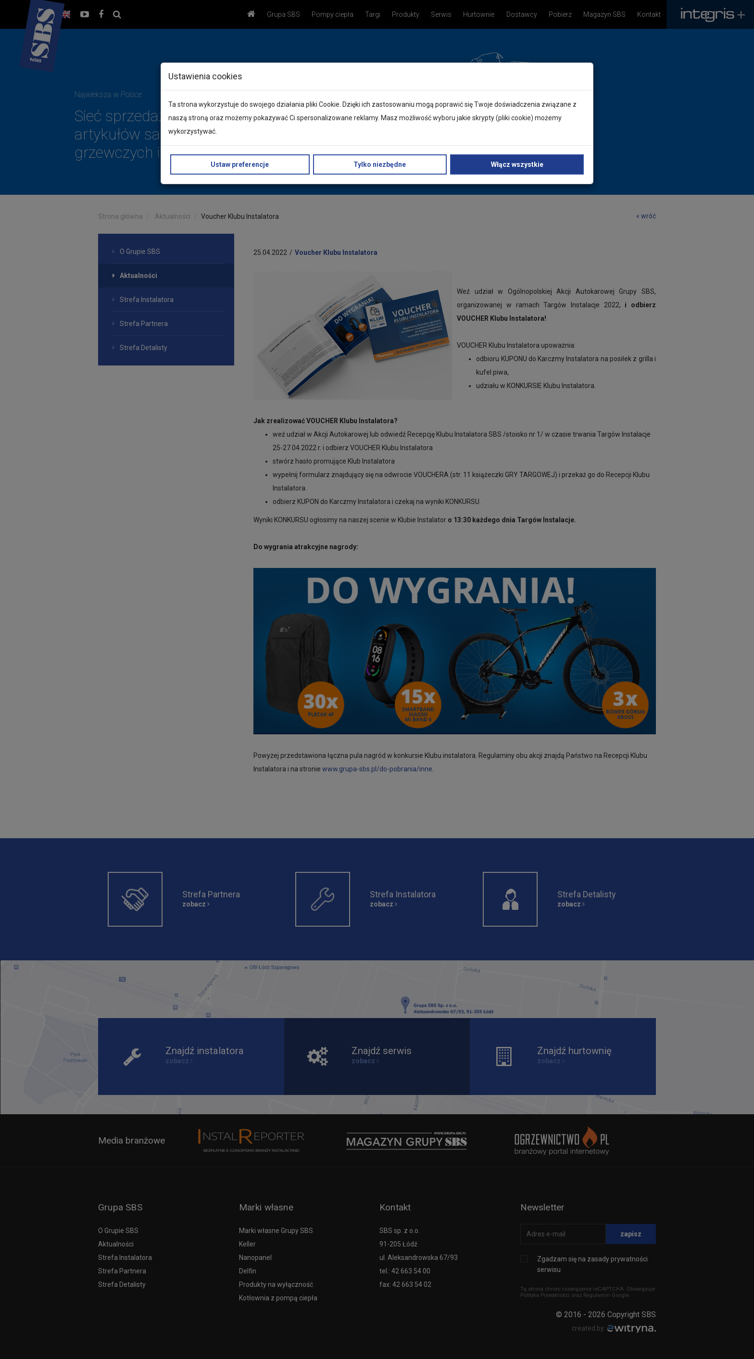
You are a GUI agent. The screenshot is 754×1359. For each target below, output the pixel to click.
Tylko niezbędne (379, 164)
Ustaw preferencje (240, 164)
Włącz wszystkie (517, 164)
